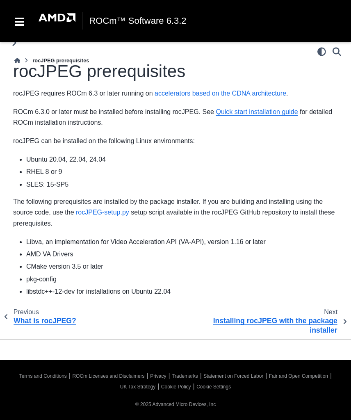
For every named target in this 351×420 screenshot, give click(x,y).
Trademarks (185, 376)
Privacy (158, 376)
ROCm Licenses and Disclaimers (108, 376)
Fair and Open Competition (298, 376)
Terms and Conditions (43, 376)
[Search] (336, 52)
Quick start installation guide (257, 111)
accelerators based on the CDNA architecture (220, 93)
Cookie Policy (176, 387)
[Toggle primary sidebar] (14, 43)
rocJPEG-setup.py (102, 212)
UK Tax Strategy (137, 387)
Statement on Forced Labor (233, 376)
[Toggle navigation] (19, 21)
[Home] (17, 60)
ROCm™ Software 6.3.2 (137, 21)
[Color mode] (321, 52)
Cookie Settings (213, 387)
